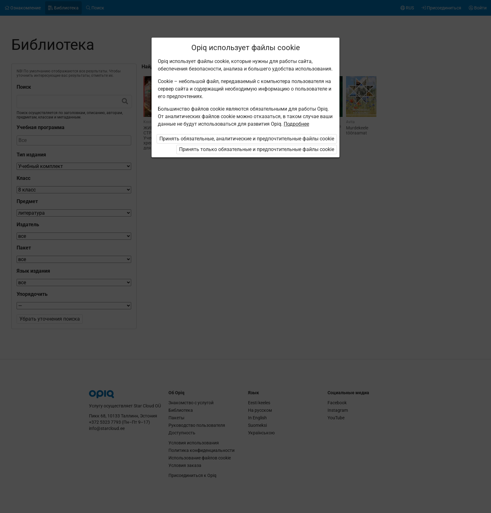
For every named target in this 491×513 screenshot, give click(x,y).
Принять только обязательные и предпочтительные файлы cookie (256, 149)
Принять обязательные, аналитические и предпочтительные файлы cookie (246, 139)
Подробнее (296, 124)
